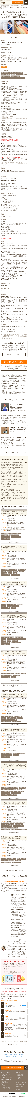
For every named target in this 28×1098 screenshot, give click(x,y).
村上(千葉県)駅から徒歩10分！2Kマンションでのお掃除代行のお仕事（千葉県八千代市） (13, 512)
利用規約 (18, 1089)
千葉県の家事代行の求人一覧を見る (13, 1061)
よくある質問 (5, 1081)
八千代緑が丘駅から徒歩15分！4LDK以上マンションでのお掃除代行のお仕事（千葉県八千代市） (13, 766)
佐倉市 (21, 1054)
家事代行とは (19, 1072)
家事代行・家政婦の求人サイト (5, 2)
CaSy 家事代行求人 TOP (4, 5)
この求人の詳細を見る (14, 542)
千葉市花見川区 (8, 1054)
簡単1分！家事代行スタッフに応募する (14, 362)
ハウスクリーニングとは (21, 1077)
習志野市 (8, 1056)
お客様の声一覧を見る (13, 354)
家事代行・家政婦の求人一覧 (14, 5)
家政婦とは (19, 1078)
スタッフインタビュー (7, 1079)
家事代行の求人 (6, 1085)
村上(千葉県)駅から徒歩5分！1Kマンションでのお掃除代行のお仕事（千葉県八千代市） (13, 583)
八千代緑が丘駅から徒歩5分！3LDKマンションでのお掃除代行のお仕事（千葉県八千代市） (14, 803)
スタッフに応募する (17, 2)
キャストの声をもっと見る (13, 452)
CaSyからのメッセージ (7, 1077)
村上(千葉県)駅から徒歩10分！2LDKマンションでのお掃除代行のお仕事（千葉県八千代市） (13, 616)
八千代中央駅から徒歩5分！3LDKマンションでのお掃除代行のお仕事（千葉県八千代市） (14, 695)
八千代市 (6, 6)
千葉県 (22, 5)
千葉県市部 (2, 6)
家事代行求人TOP (13, 369)
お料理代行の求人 (6, 1088)
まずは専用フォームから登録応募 (12, 1067)
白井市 (20, 1056)
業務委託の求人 (5, 1075)
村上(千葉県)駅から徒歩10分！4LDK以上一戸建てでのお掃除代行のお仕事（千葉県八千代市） (13, 548)
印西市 (14, 1056)
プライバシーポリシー (21, 1088)
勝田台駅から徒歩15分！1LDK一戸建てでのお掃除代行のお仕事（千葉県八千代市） (13, 837)
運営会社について (20, 1086)
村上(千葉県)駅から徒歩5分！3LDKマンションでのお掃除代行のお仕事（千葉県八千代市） (13, 652)
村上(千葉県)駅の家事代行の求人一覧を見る (13, 685)
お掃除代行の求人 (6, 1087)
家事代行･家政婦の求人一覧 (7, 1083)
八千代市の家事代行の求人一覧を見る (13, 870)
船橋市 (15, 1054)
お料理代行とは (20, 1075)
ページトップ (25, 1067)
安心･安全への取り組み (21, 1082)
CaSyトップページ (6, 1072)
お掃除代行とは (20, 1074)
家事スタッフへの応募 (21, 1084)
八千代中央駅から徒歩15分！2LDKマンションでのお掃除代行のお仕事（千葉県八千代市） (13, 730)
